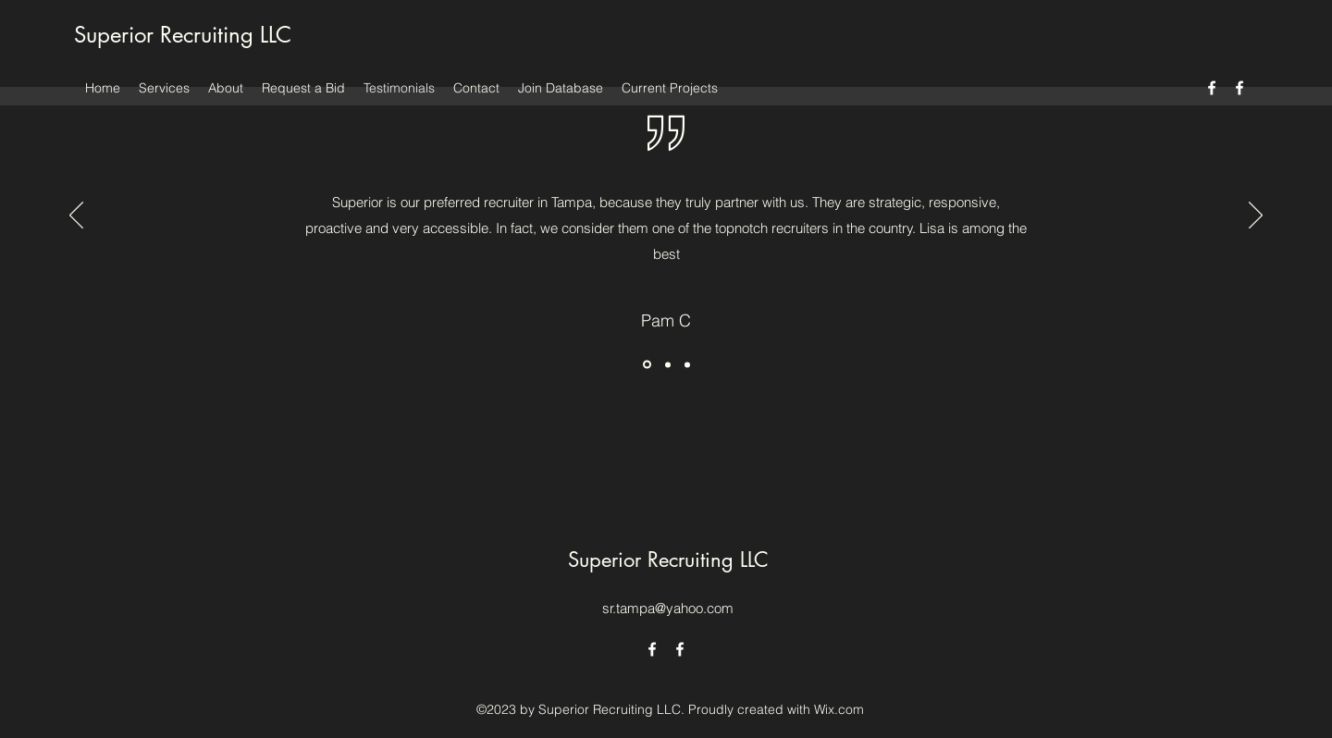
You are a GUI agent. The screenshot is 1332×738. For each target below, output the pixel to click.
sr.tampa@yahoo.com (668, 608)
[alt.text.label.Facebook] (1211, 88)
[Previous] (76, 216)
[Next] (1256, 216)
